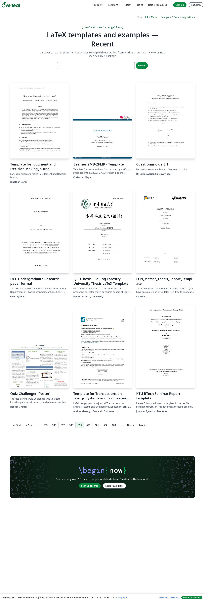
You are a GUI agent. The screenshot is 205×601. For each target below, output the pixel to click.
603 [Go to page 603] (114, 425)
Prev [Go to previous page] (29, 425)
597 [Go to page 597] (63, 425)
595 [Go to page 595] (46, 425)
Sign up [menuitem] (180, 4)
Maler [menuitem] (128, 4)
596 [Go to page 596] (54, 425)
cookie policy (121, 597)
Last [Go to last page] (143, 425)
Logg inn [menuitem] (196, 4)
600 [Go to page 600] (88, 425)
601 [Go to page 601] (97, 425)
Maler (154, 17)
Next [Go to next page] (130, 425)
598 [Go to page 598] (71, 425)
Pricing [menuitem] (139, 4)
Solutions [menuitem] (113, 4)
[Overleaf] (11, 5)
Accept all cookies (191, 597)
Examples (165, 17)
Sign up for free (89, 485)
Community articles (184, 17)
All (146, 17)
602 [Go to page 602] (105, 425)
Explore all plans (114, 485)
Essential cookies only (169, 597)
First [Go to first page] (17, 425)
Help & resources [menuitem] (157, 4)
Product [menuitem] (97, 4)
